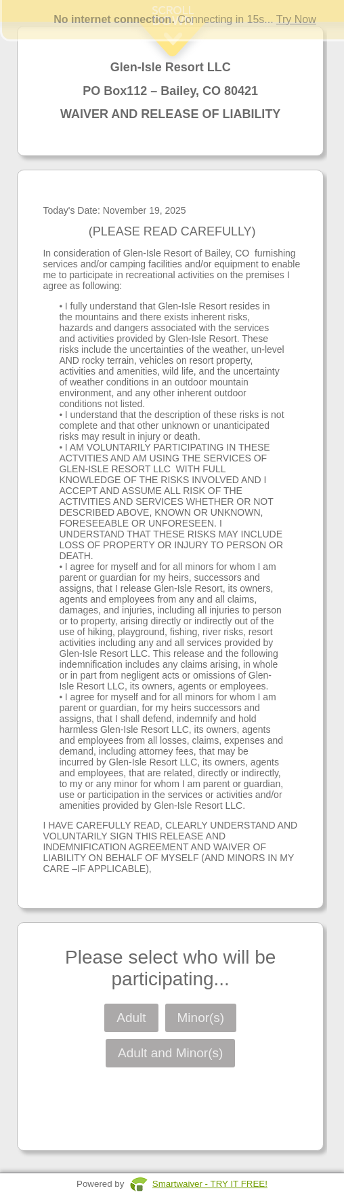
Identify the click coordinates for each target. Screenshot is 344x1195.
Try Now (296, 19)
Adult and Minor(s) (170, 1053)
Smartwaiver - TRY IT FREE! (209, 1184)
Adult (131, 1017)
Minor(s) (201, 1017)
